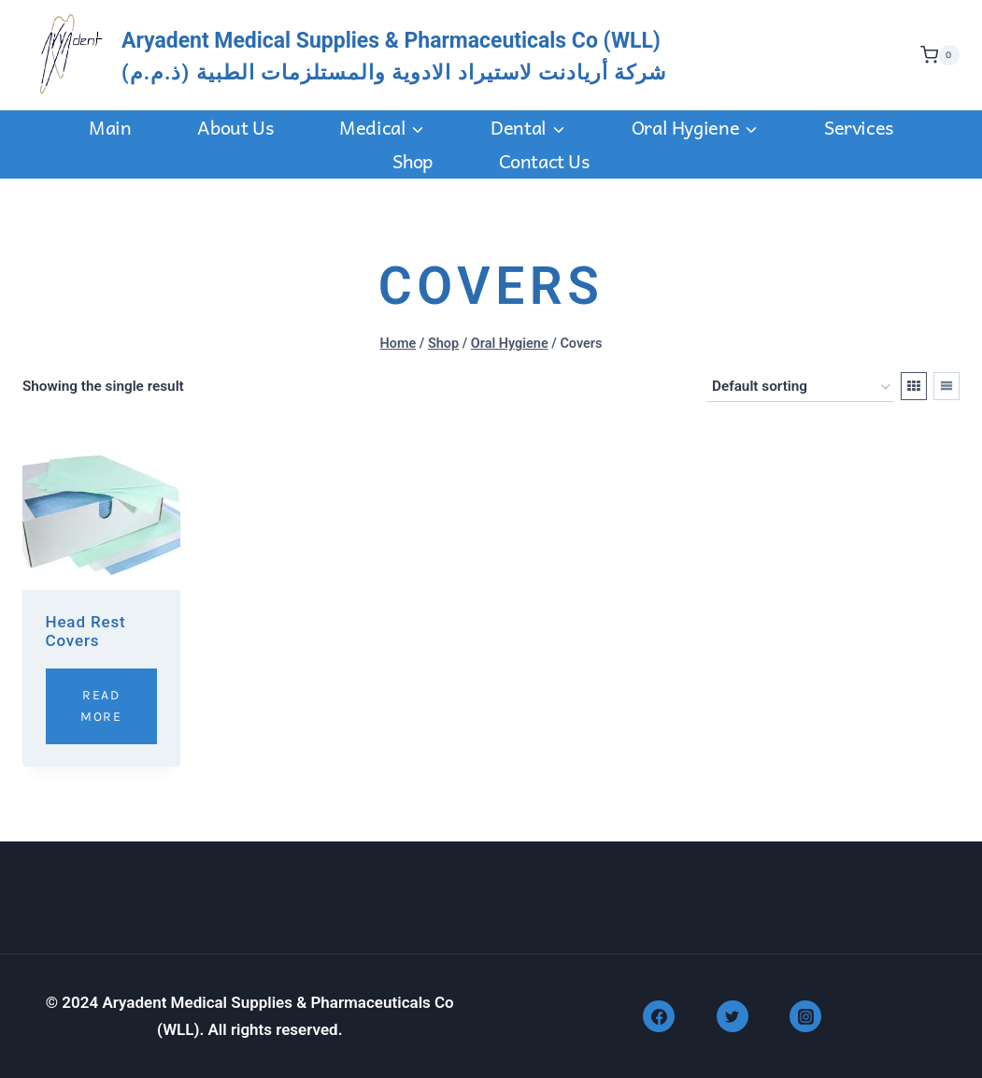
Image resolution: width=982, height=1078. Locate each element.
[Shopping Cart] (935, 55)
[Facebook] (659, 1016)
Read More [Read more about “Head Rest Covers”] (100, 705)
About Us (235, 127)
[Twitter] (732, 1016)
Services (858, 127)
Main (110, 127)
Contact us (544, 161)
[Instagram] (805, 1016)
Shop (412, 161)
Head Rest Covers (86, 631)
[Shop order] (800, 387)
